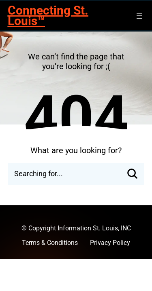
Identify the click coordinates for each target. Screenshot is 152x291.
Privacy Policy (110, 243)
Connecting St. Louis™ (48, 15)
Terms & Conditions (50, 243)
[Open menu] (139, 16)
